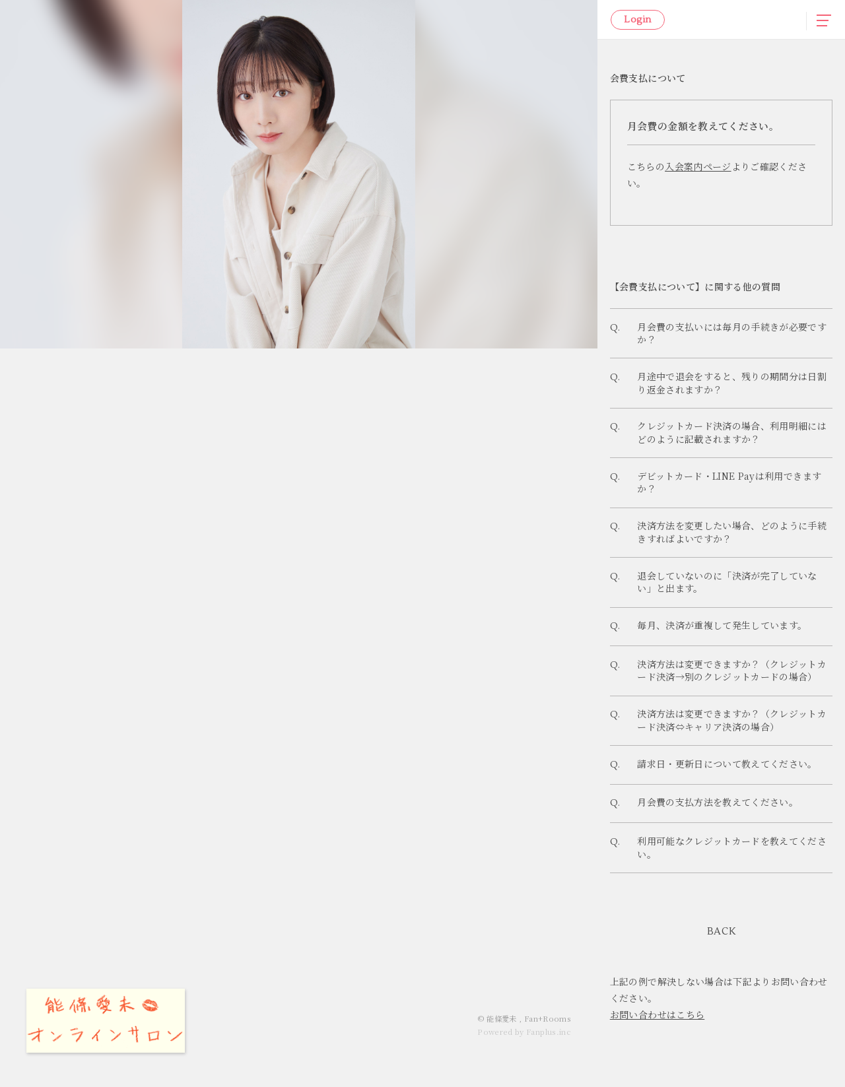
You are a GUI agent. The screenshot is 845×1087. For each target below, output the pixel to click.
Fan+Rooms (547, 1018)
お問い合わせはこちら (657, 1052)
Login (637, 20)
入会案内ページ (698, 166)
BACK (721, 969)
